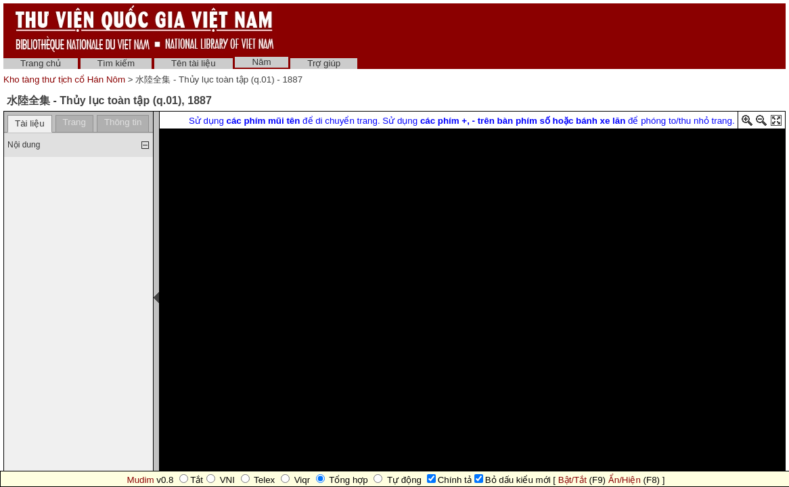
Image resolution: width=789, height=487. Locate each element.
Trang (74, 122)
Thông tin (123, 122)
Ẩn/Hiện (624, 480)
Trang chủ (40, 63)
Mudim (140, 480)
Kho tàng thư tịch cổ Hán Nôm (65, 79)
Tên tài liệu (193, 63)
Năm (261, 62)
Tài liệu (30, 123)
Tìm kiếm (116, 63)
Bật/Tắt (572, 480)
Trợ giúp (323, 63)
